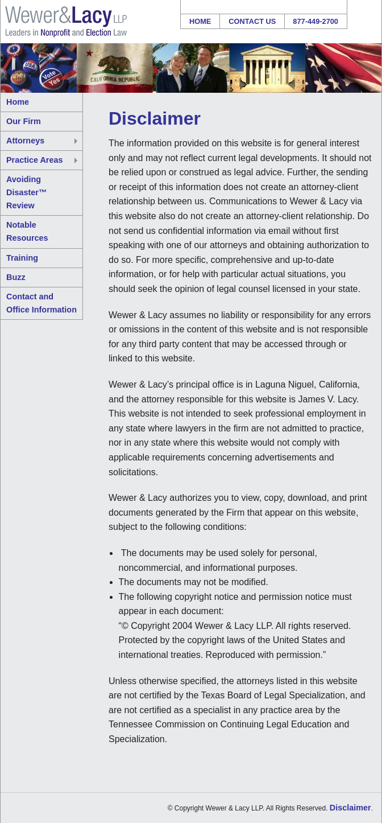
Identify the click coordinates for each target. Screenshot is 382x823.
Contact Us (252, 21)
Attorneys (25, 140)
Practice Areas (34, 159)
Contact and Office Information (41, 303)
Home (200, 21)
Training (22, 257)
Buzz (16, 277)
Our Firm (23, 121)
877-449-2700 (315, 21)
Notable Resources (27, 231)
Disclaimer (350, 807)
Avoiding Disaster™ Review (26, 192)
